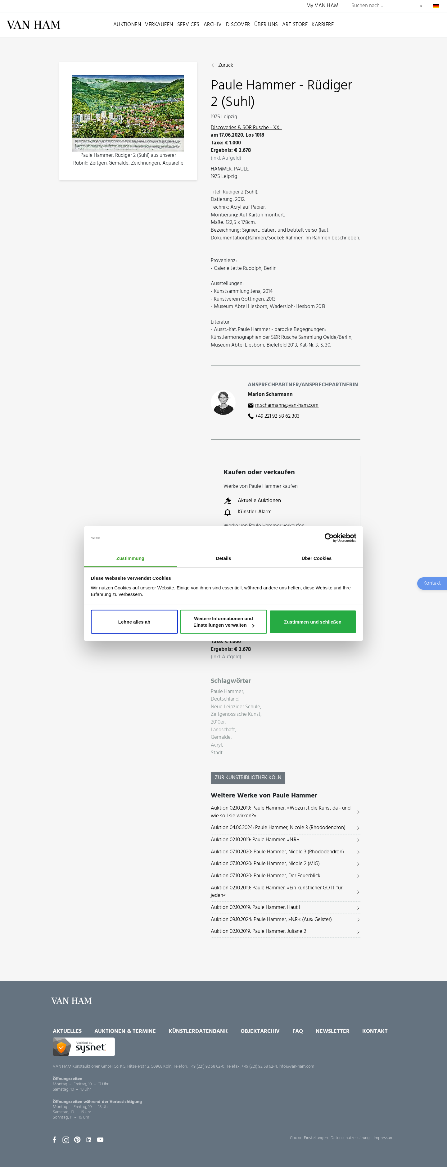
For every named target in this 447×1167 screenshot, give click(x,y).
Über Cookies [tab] (317, 558)
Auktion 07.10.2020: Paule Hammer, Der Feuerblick (265, 876)
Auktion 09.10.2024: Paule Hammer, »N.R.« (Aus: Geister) (271, 919)
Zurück (225, 66)
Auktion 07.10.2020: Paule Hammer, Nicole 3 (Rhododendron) (277, 852)
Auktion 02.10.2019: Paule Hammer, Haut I (255, 907)
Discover (238, 24)
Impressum (383, 1138)
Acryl (216, 745)
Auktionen (127, 24)
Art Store (295, 24)
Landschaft (223, 730)
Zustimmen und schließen (312, 621)
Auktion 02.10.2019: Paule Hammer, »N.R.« (255, 840)
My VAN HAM (322, 6)
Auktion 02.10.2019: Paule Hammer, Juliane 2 (258, 931)
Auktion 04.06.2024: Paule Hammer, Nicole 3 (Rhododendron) (278, 828)
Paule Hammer (227, 692)
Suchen (421, 6)
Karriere (323, 24)
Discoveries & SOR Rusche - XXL (246, 128)
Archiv (213, 24)
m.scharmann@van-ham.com (286, 405)
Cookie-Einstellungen (309, 1138)
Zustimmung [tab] (130, 558)
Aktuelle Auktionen (252, 501)
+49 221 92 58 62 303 (277, 416)
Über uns (266, 24)
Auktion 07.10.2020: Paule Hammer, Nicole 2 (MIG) (265, 864)
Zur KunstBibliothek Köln (248, 778)
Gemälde (221, 738)
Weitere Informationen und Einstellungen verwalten (223, 621)
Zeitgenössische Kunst (235, 715)
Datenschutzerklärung (350, 1138)
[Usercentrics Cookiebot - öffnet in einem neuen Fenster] (329, 538)
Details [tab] (223, 558)
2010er (218, 722)
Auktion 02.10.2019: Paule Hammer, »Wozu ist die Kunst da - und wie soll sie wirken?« (280, 812)
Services (188, 24)
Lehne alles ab (134, 621)
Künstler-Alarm (248, 512)
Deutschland (224, 699)
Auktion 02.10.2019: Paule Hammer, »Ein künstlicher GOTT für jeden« (276, 892)
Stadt (217, 753)
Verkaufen (159, 24)
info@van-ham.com (296, 1066)
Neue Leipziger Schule (235, 707)
